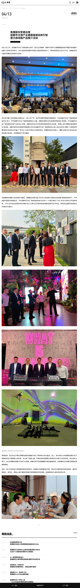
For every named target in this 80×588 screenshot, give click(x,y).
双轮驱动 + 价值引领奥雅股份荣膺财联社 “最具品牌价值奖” (23, 566)
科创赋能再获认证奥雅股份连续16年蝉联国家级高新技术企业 (24, 543)
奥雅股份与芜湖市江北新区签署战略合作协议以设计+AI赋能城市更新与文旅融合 (25, 551)
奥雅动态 (16, 8)
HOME (10, 8)
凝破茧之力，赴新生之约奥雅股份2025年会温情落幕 (19, 573)
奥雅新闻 (23, 8)
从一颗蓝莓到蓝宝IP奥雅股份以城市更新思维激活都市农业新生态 (25, 558)
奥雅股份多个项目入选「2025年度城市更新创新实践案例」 (22, 581)
